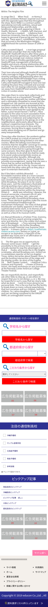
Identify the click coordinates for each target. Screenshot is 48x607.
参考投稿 (10, 466)
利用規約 (39, 567)
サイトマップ (40, 572)
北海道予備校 (12, 451)
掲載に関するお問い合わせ (18, 586)
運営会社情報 (12, 577)
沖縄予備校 (11, 435)
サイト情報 (11, 567)
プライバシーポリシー (15, 581)
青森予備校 (11, 458)
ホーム (9, 572)
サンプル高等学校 (14, 443)
